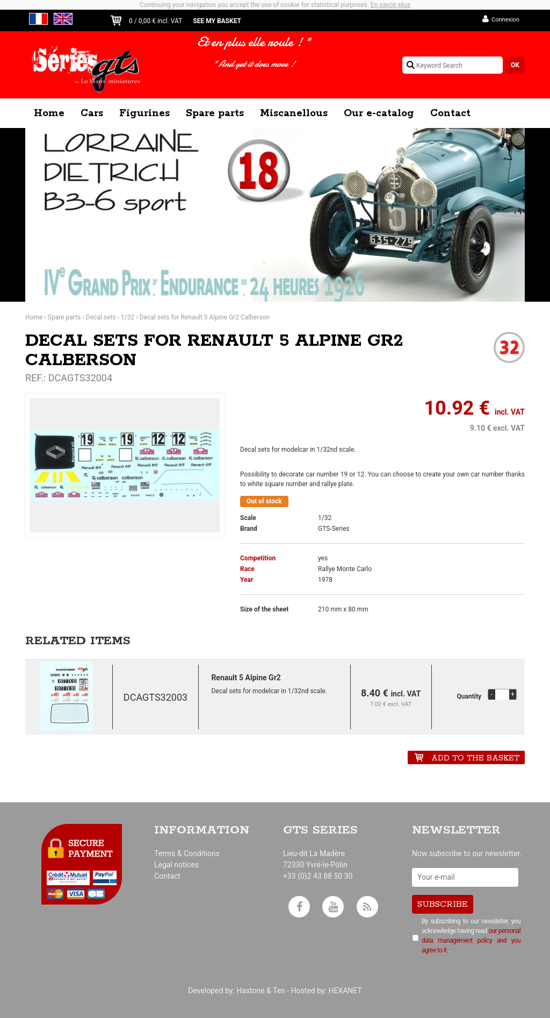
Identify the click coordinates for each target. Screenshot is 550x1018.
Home (49, 113)
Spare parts (215, 113)
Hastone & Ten (260, 990)
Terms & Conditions (187, 853)
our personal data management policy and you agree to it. (471, 940)
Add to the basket (475, 758)
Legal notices (176, 864)
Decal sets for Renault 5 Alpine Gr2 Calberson (205, 317)
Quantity (469, 696)
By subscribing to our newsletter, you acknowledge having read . (471, 935)
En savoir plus (390, 5)
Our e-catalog (379, 113)
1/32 (127, 317)
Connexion (505, 19)
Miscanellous (294, 113)
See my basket (217, 21)
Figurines (144, 113)
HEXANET (344, 990)
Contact (450, 113)
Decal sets (101, 317)
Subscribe (442, 904)
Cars (92, 113)
